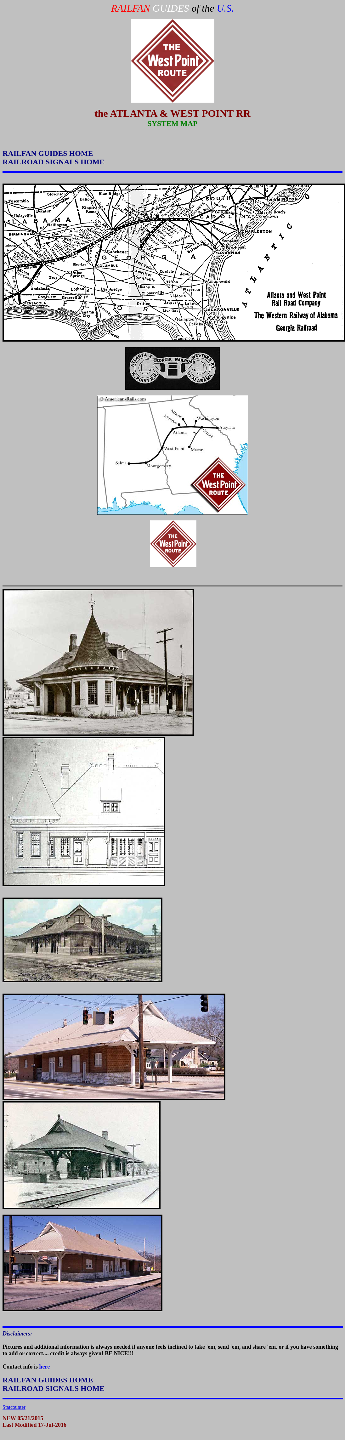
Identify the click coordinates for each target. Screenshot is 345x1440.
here (44, 1366)
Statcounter (14, 1407)
